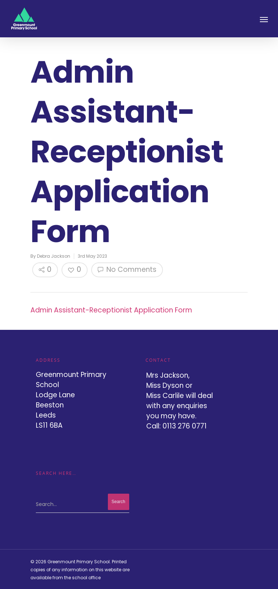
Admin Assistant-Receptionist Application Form (111, 310)
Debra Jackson (53, 256)
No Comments (127, 269)
